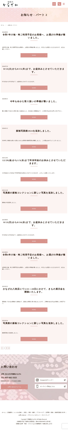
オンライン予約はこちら (48, 389)
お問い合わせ (22, 417)
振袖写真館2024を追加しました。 (34, 131)
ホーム (2, 25)
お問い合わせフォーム (15, 389)
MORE (34, 55)
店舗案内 (9, 415)
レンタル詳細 (17, 415)
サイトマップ (45, 417)
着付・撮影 (32, 415)
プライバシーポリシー (34, 417)
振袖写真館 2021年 (60, 415)
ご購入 (25, 415)
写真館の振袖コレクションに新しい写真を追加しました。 (34, 194)
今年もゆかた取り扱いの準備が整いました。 (34, 102)
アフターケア (40, 415)
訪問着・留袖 (49, 415)
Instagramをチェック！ (47, 382)
